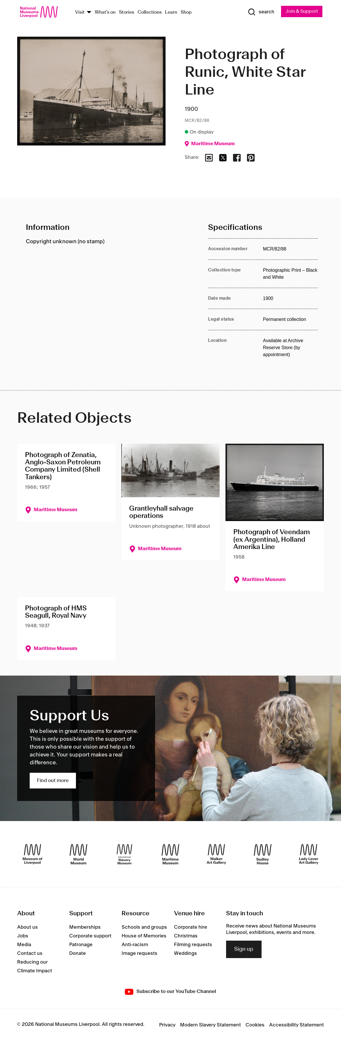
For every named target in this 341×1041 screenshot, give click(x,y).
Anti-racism (135, 945)
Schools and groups (144, 927)
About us (27, 927)
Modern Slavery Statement (210, 1025)
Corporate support (90, 936)
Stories (126, 12)
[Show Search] (259, 12)
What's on (105, 12)
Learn (171, 12)
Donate (77, 953)
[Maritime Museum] (170, 854)
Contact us (29, 953)
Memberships (85, 927)
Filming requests (193, 945)
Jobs (22, 936)
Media (24, 945)
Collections (150, 12)
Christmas (186, 936)
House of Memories (144, 936)
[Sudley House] (262, 854)
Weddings (185, 953)
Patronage (81, 945)
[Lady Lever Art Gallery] (308, 854)
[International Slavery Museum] (124, 854)
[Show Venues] (89, 12)
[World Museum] (78, 854)
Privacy (167, 1025)
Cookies (255, 1025)
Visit (80, 12)
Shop (186, 12)
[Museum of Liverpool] (32, 854)
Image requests (139, 953)
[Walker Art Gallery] (216, 854)
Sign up (243, 949)
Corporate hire (190, 927)
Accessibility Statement (296, 1025)
